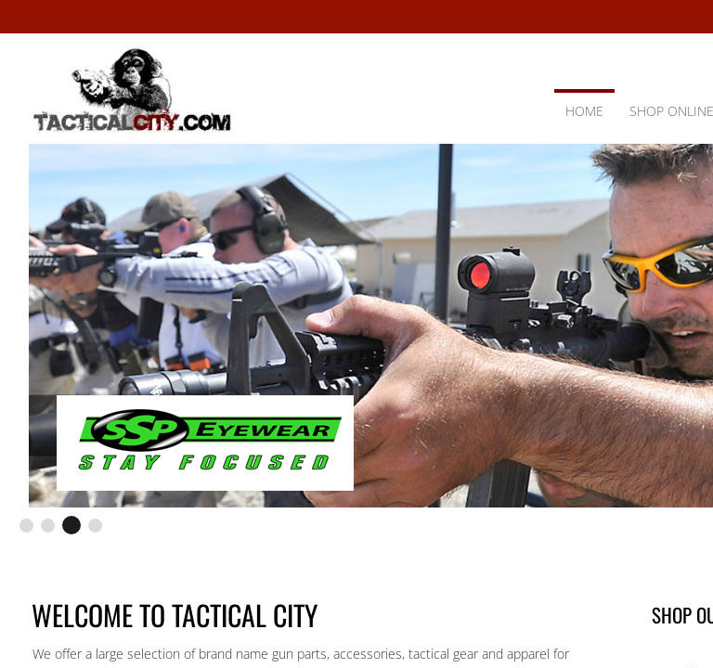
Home (584, 111)
